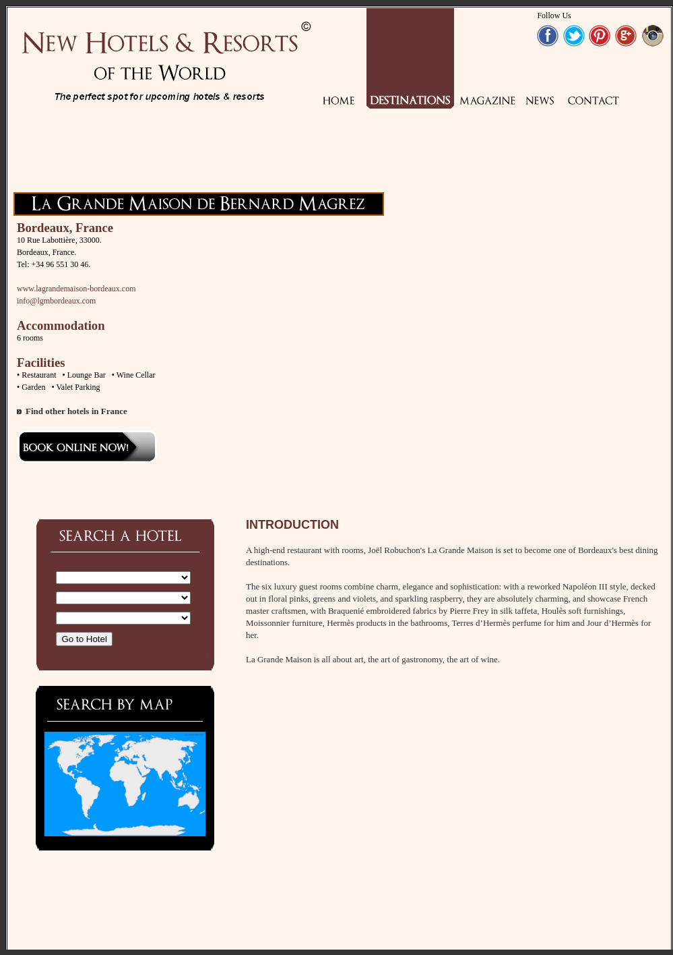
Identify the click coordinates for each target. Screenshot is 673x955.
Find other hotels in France (76, 411)
